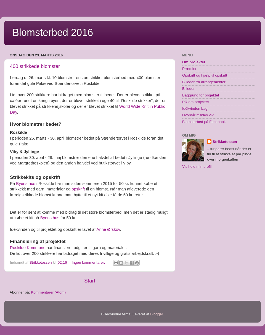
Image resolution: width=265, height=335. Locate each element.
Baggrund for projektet (200, 95)
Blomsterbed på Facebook (204, 122)
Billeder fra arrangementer (204, 82)
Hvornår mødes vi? (198, 115)
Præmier (189, 69)
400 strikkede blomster (35, 66)
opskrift (78, 189)
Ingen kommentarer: (89, 262)
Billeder (188, 89)
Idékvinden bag (195, 108)
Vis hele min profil (196, 166)
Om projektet (193, 62)
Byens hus (25, 183)
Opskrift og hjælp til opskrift (204, 75)
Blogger (156, 314)
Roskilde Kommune (28, 247)
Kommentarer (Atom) (48, 292)
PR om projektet (195, 102)
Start (89, 281)
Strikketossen (225, 142)
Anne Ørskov (108, 229)
